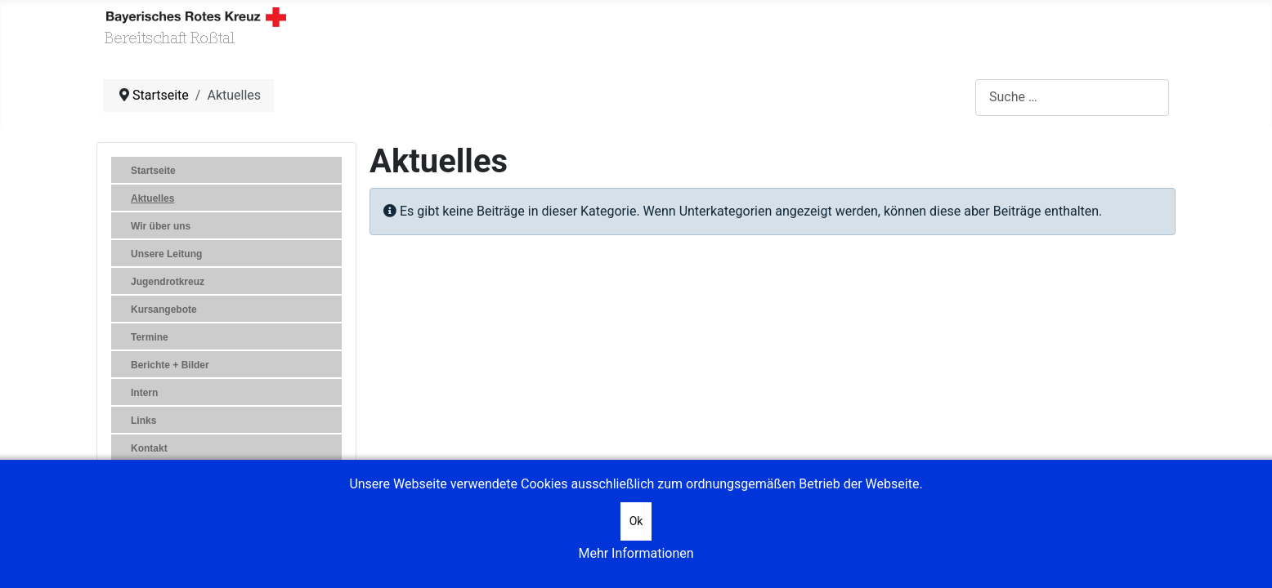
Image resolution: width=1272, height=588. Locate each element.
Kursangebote (164, 309)
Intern (144, 393)
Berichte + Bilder (170, 365)
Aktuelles (152, 198)
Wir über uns (160, 226)
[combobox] (1072, 97)
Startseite (153, 170)
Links (143, 420)
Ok (636, 521)
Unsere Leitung (166, 254)
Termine (149, 337)
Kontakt (149, 448)
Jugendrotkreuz (167, 281)
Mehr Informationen (635, 553)
